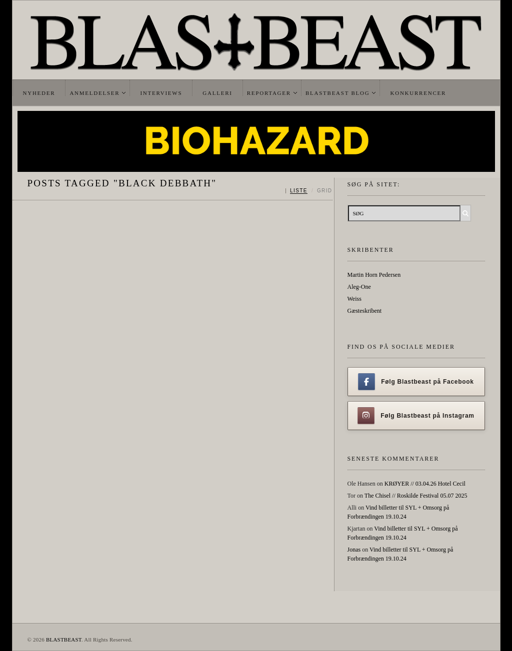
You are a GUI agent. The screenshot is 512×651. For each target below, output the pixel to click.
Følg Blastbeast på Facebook (416, 381)
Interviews (161, 93)
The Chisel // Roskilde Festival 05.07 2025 (416, 495)
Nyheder (39, 93)
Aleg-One (359, 286)
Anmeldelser (95, 93)
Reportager (269, 93)
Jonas (354, 549)
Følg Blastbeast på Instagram (416, 415)
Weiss (355, 298)
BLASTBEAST (64, 640)
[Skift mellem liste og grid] (309, 190)
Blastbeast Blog (338, 93)
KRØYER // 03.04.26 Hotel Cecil (425, 483)
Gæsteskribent (365, 310)
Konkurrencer (418, 93)
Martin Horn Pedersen (374, 274)
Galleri (217, 93)
